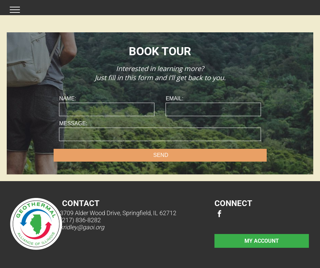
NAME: (67, 98)
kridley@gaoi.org (82, 227)
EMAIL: (174, 98)
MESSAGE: (73, 123)
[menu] (15, 10)
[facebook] (219, 215)
